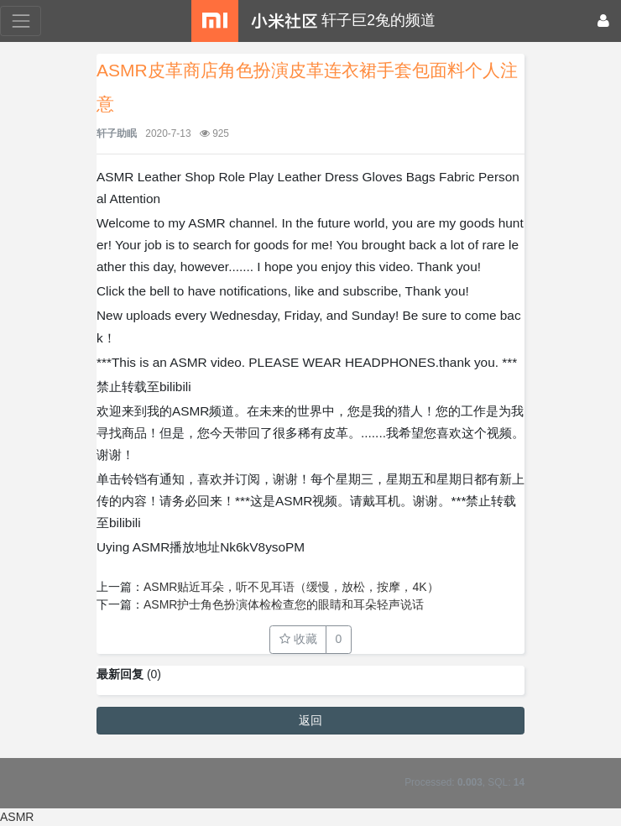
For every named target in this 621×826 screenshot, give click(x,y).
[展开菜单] (20, 20)
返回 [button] (310, 720)
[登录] (603, 21)
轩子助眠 (117, 133)
